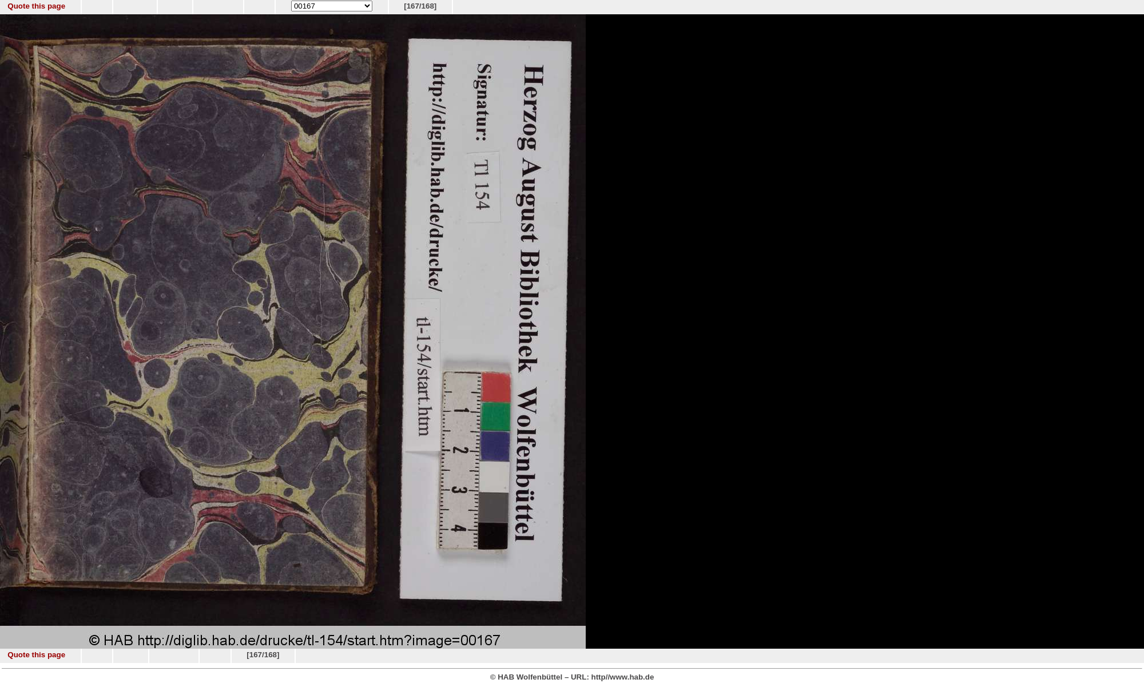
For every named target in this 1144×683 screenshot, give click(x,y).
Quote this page (36, 6)
